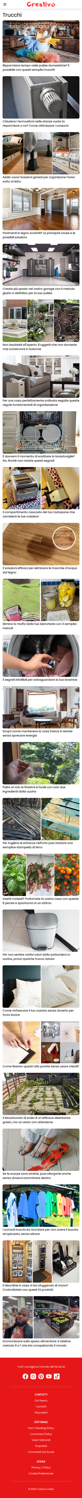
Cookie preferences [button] (41, 1473)
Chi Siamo (41, 1400)
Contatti (41, 1406)
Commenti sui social (41, 1452)
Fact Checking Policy (41, 1428)
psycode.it (41, 1412)
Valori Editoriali (41, 1440)
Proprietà (41, 1446)
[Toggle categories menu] (5, 4)
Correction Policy (41, 1434)
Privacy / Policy (41, 1467)
